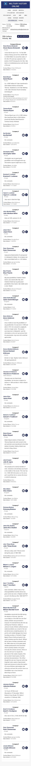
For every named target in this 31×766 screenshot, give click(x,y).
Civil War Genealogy (9, 25)
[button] (11, 46)
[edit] (26, 48)
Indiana (17, 24)
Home (4, 24)
